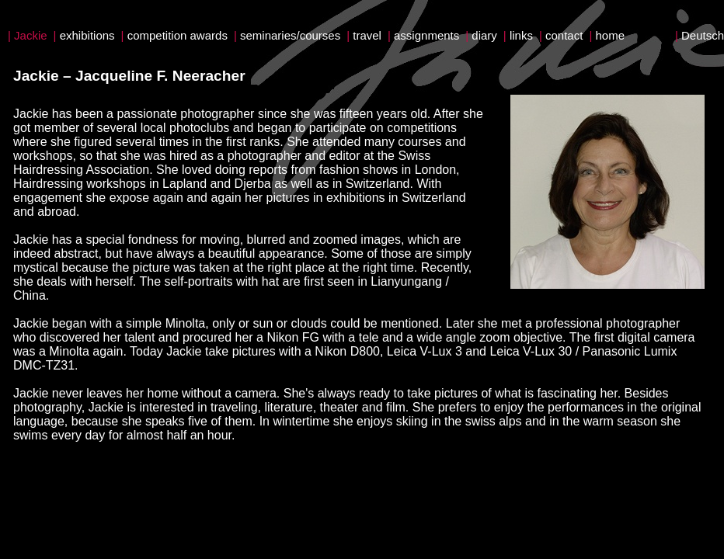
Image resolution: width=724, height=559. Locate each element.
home (610, 35)
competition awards (177, 35)
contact (564, 35)
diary (484, 35)
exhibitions (87, 35)
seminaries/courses (290, 35)
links (521, 35)
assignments (426, 35)
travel (367, 35)
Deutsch (702, 35)
